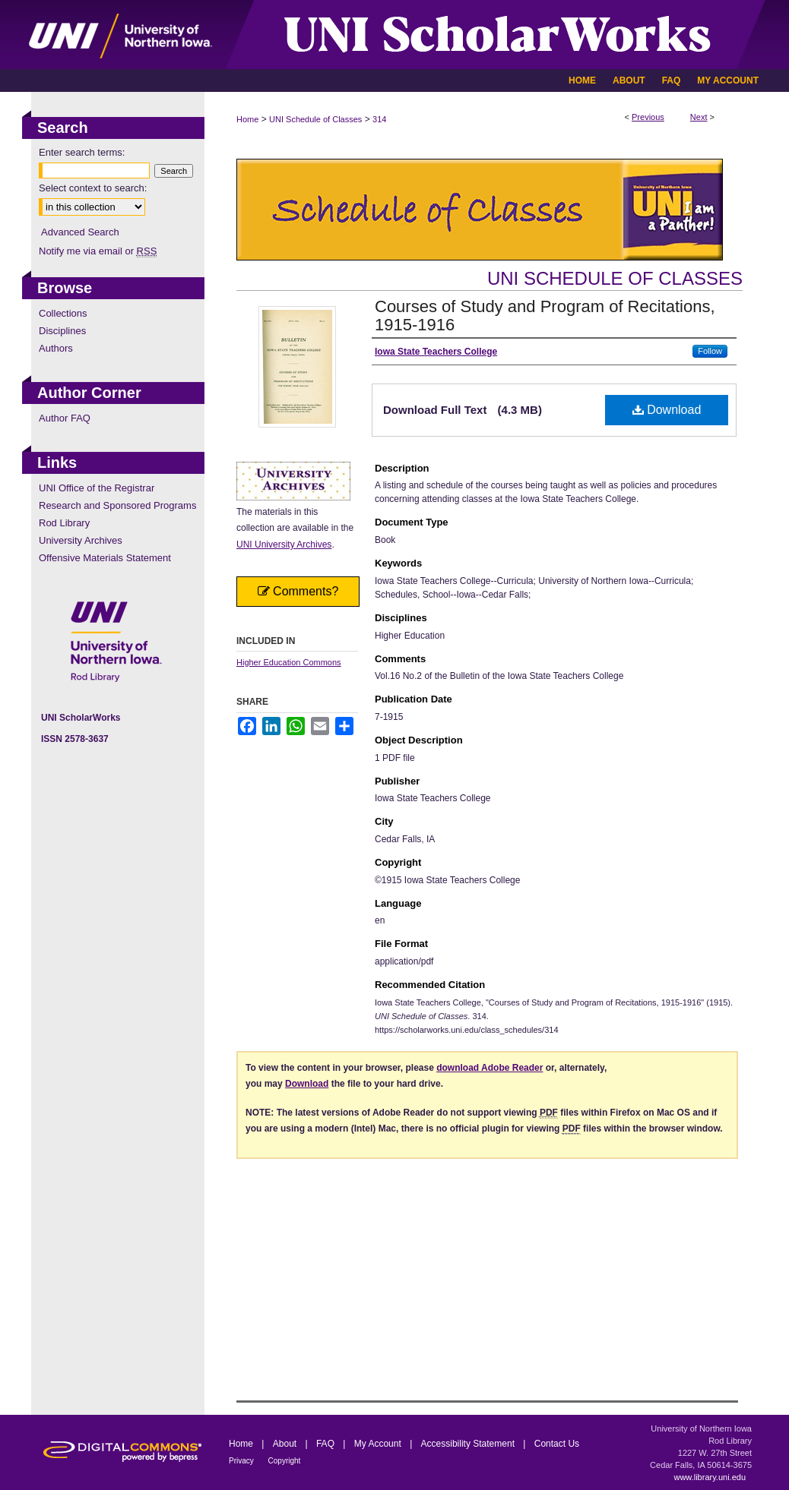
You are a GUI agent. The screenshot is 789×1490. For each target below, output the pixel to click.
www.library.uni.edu (709, 1477)
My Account (379, 1443)
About (286, 1443)
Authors (56, 348)
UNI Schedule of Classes (315, 119)
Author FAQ (64, 418)
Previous (648, 117)
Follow (710, 350)
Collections (63, 313)
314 (379, 119)
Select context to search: (93, 188)
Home (247, 119)
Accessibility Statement (469, 1443)
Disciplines (62, 330)
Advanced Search (80, 232)
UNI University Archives (283, 544)
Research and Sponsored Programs (117, 505)
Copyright (284, 1461)
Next (699, 117)
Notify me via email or (98, 251)
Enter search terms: (82, 152)
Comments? (298, 591)
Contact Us (556, 1443)
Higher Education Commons (288, 662)
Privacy (242, 1461)
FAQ (326, 1443)
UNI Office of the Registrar (96, 488)
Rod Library (64, 523)
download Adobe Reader (489, 1067)
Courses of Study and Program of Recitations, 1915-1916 (545, 315)
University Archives (80, 540)
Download (667, 409)
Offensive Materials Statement (105, 557)
